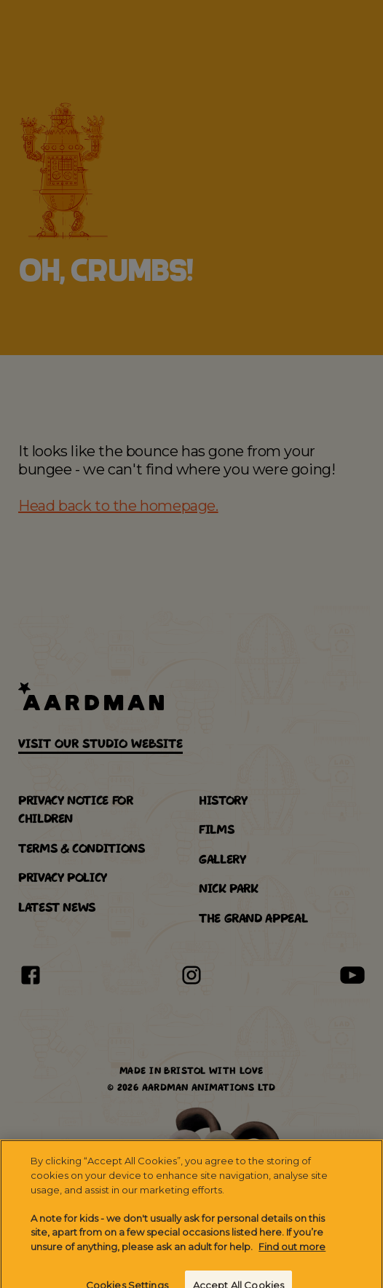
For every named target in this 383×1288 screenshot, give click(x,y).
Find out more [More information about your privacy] (291, 1254)
